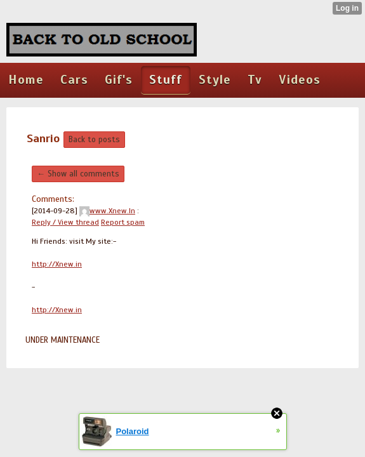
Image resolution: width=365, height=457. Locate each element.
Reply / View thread (65, 222)
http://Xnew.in (57, 264)
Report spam (123, 222)
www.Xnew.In (107, 210)
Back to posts (94, 140)
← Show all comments (78, 174)
